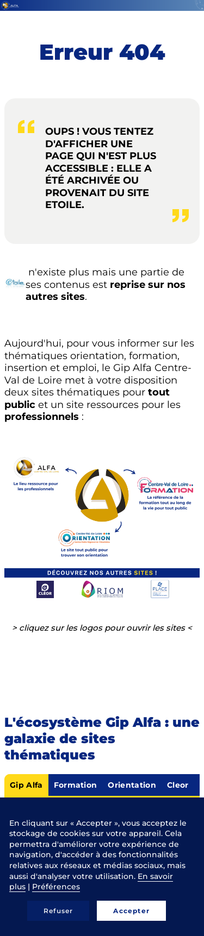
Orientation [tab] (132, 785)
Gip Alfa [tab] (26, 785)
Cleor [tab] (178, 785)
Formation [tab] (75, 785)
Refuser (58, 911)
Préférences (56, 886)
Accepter (131, 911)
